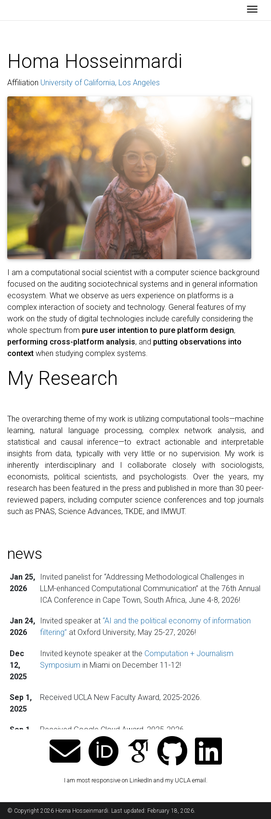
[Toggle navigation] (252, 10)
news (24, 553)
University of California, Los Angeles (100, 82)
